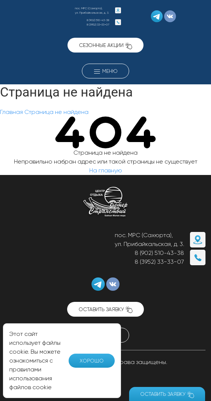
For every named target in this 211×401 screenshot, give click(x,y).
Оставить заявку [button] (105, 309)
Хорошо (92, 361)
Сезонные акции (105, 45)
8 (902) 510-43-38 (98, 20)
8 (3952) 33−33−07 (98, 24)
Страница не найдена (56, 111)
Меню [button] (105, 71)
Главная (11, 111)
